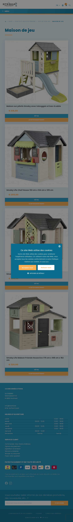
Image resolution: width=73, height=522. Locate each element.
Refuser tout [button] (46, 267)
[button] (36, 273)
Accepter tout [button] (27, 267)
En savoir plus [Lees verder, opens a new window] (44, 262)
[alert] (36, 261)
